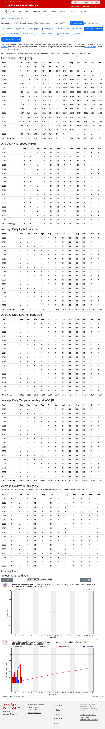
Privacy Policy (84, 717)
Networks (52, 11)
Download (78, 33)
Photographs (33, 28)
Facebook (58, 706)
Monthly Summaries (93, 28)
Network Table (62, 28)
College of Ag (6, 711)
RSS (56, 723)
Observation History (11, 33)
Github (57, 714)
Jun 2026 (85, 580)
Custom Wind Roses (45, 33)
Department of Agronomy (10, 714)
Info (44, 11)
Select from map (93, 23)
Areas (28, 11)
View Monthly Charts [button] (11, 39)
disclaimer (87, 6)
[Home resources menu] (14, 11)
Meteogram (47, 28)
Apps (20, 11)
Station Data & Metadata (10, 18)
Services (73, 11)
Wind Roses (28, 33)
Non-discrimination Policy (88, 715)
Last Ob (20, 28)
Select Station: (6, 23)
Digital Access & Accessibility (89, 720)
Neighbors (77, 28)
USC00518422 (90, 47)
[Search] (85, 2)
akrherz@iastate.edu (34, 713)
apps (97, 6)
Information (8, 28)
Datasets (36, 11)
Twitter (57, 710)
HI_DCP (24, 18)
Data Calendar (63, 33)
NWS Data (63, 11)
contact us (75, 6)
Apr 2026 (7, 580)
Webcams (83, 11)
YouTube (58, 719)
